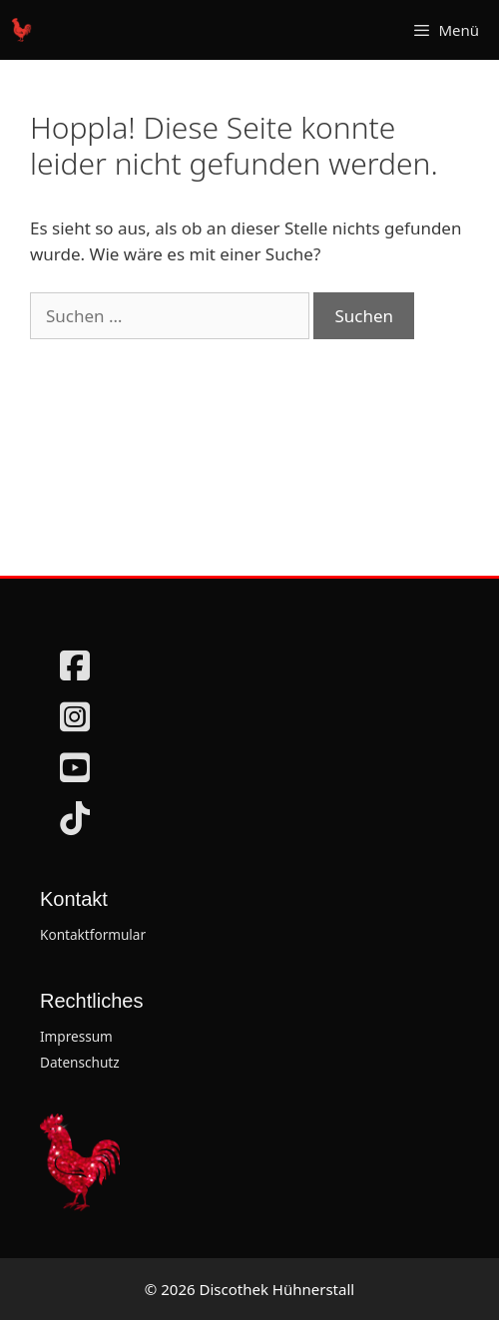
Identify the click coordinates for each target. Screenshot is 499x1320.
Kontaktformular (93, 934)
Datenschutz (80, 1062)
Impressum (76, 1036)
